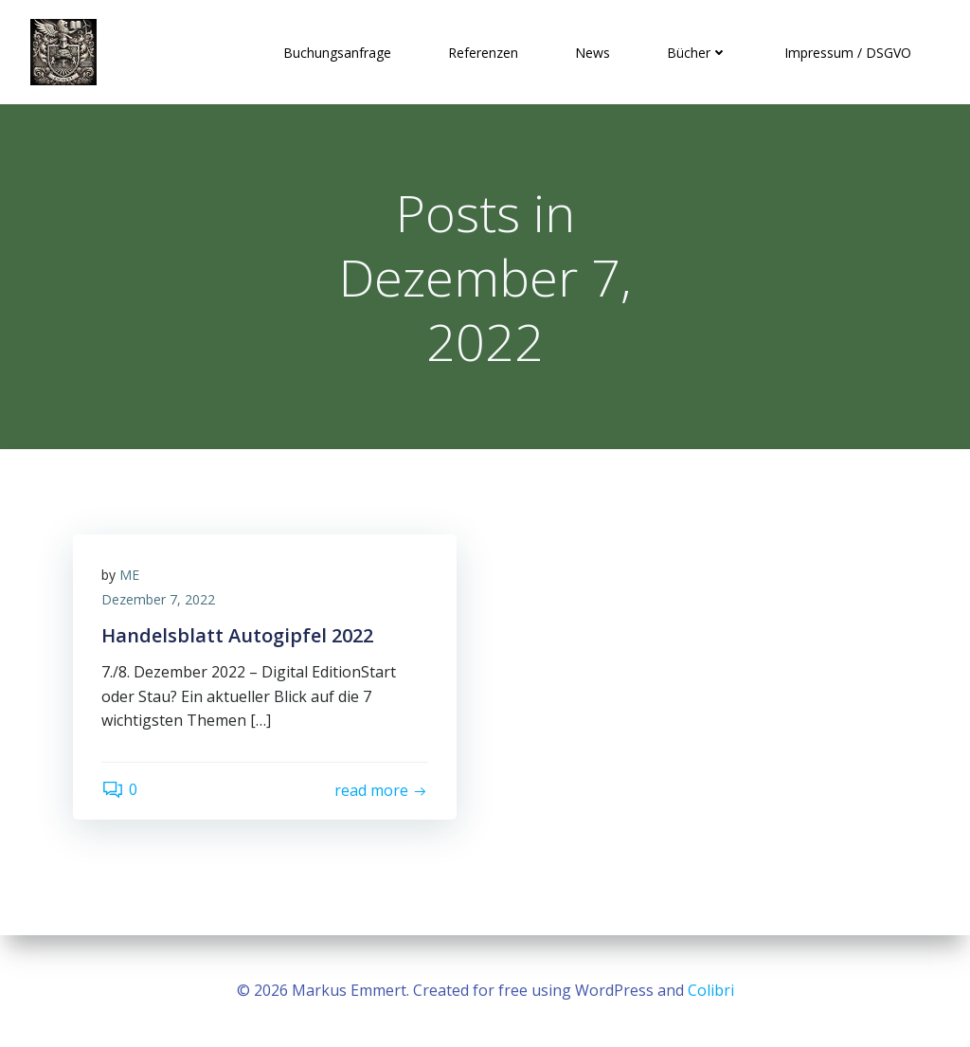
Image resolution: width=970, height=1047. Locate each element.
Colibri (711, 990)
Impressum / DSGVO (847, 53)
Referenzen (483, 53)
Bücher (697, 53)
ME (129, 575)
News (592, 53)
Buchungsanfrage (337, 53)
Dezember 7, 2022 (158, 599)
